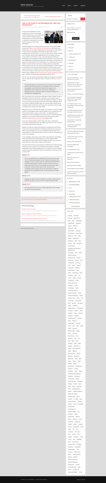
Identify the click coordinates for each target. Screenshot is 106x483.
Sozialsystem (77, 421)
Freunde (79, 277)
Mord (80, 358)
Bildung (69, 238)
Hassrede (74, 303)
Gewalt (81, 295)
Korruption (70, 338)
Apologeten (29, 199)
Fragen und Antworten (44, 27)
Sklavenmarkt (71, 416)
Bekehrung (70, 235)
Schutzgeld (80, 404)
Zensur (69, 469)
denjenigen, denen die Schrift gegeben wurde (74, 249)
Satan (81, 399)
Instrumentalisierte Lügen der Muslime (75, 168)
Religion (36, 197)
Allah (47, 197)
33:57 (28, 176)
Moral (76, 358)
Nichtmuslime (71, 366)
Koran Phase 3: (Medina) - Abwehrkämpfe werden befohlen (34, 218)
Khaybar (78, 330)
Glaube (78, 298)
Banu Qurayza (79, 233)
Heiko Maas (75, 305)
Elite (81, 260)
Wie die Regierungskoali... (75, 202)
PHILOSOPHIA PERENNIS (74, 184)
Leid (39, 197)
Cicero (70, 187)
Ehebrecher (70, 260)
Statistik (70, 424)
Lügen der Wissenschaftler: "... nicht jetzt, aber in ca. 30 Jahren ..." (74, 78)
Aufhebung (70, 228)
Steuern (70, 426)
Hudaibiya (70, 313)
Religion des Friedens (72, 393)
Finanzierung (75, 272)
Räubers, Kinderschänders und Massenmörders (40, 48)
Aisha (69, 220)
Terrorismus (70, 431)
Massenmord (77, 346)
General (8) (71, 47)
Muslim (79, 361)
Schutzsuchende (71, 409)
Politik (76, 371)
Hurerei (75, 313)
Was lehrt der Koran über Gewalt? (29, 209)
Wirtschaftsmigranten (73, 462)
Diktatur (80, 252)
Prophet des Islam (72, 381)
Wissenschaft (71, 464)
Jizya (73, 325)
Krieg (75, 338)
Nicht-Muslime (79, 366)
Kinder (69, 333)
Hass (62, 197)
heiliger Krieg (80, 308)
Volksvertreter (77, 452)
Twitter (69, 439)
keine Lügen (41, 53)
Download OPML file (75, 206)
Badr (76, 228)
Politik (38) (71, 63)
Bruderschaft (76, 238)
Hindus (81, 310)
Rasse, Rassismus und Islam (73, 162)
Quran (79, 383)
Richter (78, 396)
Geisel (76, 285)
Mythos (75, 363)
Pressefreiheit (71, 378)
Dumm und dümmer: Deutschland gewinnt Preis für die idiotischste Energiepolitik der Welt (74, 99)
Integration (70, 315)
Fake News (77, 267)
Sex (78, 411)
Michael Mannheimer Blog (74, 181)
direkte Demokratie (72, 255)
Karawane (75, 328)
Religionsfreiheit (71, 396)
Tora (78, 434)
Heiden (69, 305)
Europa (73, 265)
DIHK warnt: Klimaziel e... (75, 199)
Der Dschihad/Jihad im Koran (73, 149)
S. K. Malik (76, 399)
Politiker (80, 371)
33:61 (28, 184)
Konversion (74, 333)
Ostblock (76, 368)
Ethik (69, 265)
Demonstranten (38, 199)
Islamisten (74, 320)
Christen (70, 243)
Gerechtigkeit (71, 288)
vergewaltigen (77, 446)
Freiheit (74, 277)
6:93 (28, 155)
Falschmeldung (71, 270)
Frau (79, 275)
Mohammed (55, 197)
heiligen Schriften (72, 308)
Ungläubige (79, 439)
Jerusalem (78, 323)
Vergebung (70, 446)
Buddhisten (70, 240)
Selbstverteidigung (72, 411)
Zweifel (80, 472)
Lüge (69, 341)
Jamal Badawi (71, 323)
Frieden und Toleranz (72, 282)
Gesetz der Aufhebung (73, 295)
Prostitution (79, 381)
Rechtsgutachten (76, 388)
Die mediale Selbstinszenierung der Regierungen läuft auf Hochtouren (74, 111)
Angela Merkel (71, 223)
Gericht (76, 288)
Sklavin (69, 419)
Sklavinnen (75, 419)
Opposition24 (72, 191)
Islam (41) (71, 50)
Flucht (81, 272)
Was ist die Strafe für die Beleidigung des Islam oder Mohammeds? (41, 24)
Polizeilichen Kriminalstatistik (74, 373)
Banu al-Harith (71, 230)
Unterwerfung (75, 441)
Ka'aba (69, 328)
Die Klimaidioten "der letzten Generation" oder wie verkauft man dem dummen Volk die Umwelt (74, 84)
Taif (73, 429)
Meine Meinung (27, 5)
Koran (25, 197)
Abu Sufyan (76, 215)
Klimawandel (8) (72, 60)
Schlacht (70, 404)
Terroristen (77, 431)
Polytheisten (77, 376)
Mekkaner (75, 351)
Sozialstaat (70, 421)
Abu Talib (70, 218)
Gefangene (70, 285)
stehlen (74, 424)
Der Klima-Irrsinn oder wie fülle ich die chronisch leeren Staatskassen (75, 116)
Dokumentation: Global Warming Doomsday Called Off (74, 125)
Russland (70, 399)
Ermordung (78, 262)
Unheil (69, 441)
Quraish (75, 383)
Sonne (80, 419)
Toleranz (74, 434)
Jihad (69, 325)
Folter (75, 275)
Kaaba (81, 325)
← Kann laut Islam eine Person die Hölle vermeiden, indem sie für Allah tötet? (31, 16)
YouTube (77, 464)
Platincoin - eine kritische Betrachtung (75, 94)
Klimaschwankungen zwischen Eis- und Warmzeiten (74, 90)
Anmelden (83, 5)
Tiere (69, 434)
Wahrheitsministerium (73, 459)
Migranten (70, 356)
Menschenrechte (71, 353)
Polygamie (70, 376)
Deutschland (70, 252)
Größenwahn (71, 300)
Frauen (69, 277)
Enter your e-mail (71, 32)
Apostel (69, 225)
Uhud (74, 439)
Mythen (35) (72, 57)
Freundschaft (71, 280)
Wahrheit (75, 457)
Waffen (25, 199)
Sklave (76, 414)
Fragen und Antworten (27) (75, 54)
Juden (77, 325)
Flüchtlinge (70, 275)
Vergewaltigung (71, 449)
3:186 (57, 78)
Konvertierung (71, 335)
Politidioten (70, 371)
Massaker (70, 346)
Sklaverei (78, 416)
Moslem (74, 361)
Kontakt (76, 5)
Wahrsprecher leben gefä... (75, 196)
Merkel (78, 353)
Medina (69, 348)
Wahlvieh (70, 457)
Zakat (79, 467)
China (79, 240)
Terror (77, 429)
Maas (73, 341)
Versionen (70, 452)
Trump (81, 436)
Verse (33, 199)
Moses (69, 361)
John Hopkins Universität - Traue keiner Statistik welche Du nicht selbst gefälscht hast (75, 105)
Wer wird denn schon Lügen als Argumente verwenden (50, 72)
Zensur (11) (71, 69)
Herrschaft (70, 310)
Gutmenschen (78, 300)
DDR (74, 243)
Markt (79, 343)
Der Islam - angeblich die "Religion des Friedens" (32, 213)
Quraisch (70, 383)
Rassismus (79, 386)
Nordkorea (70, 368)
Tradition (32, 197)
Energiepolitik (71, 262)
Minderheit (76, 356)
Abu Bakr (70, 215)
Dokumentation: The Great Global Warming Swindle (74, 120)
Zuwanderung (76, 469)
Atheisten (75, 225)
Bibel (80, 235)
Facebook (79, 265)
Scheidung (80, 401)
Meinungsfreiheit (76, 348)
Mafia (75, 343)
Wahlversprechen (76, 454)
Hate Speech (80, 303)
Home (63, 5)
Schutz (75, 404)
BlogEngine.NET (44, 479)
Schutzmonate (71, 406)
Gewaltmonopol (71, 298)
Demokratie (79, 243)
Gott (51, 197)
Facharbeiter (71, 267)
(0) (62, 27)
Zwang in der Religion (72, 472)
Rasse (73, 386)
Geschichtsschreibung (73, 290)
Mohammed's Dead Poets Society (37, 118)
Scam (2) (71, 66)
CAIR (76, 240)
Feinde (69, 272)
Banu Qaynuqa (71, 233)
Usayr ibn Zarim (71, 444)
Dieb (76, 252)
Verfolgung (78, 444)
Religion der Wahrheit (77, 391)
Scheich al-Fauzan (72, 401)
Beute (75, 235)
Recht (59, 197)
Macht (44, 197)
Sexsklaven (70, 414)
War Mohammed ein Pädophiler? (74, 165)
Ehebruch (77, 260)
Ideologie (81, 313)
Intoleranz (79, 318)
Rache (69, 386)
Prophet (77, 378)
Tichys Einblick (72, 194)
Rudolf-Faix (35, 27)
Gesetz (79, 293)
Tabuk (69, 429)
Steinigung (80, 424)
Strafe (41, 197)
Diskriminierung (71, 257)
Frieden (77, 280)
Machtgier (70, 343)
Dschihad (78, 257)
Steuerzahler (76, 426)
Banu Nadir (78, 230)
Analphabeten (44, 199)
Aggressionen (77, 218)
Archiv (69, 5)
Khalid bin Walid (71, 330)
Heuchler (76, 310)
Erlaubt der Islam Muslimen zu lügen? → (53, 16)
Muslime (28, 197)
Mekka (69, 351)
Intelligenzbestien (72, 318)
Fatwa (49, 197)
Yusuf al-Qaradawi (72, 467)
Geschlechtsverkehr (72, 293)
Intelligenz (76, 315)
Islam (23, 199)
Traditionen (76, 436)
